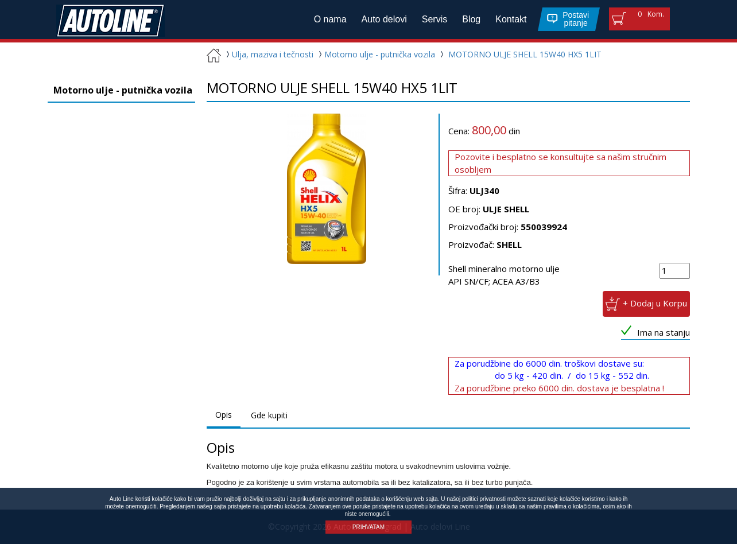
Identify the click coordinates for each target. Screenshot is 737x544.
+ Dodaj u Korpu (655, 303)
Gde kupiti (269, 415)
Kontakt (510, 19)
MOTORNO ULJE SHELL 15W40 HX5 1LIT (525, 54)
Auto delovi (384, 19)
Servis (434, 19)
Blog (471, 19)
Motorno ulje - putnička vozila (375, 54)
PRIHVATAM (368, 527)
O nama (330, 19)
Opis (223, 414)
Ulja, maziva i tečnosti (268, 54)
